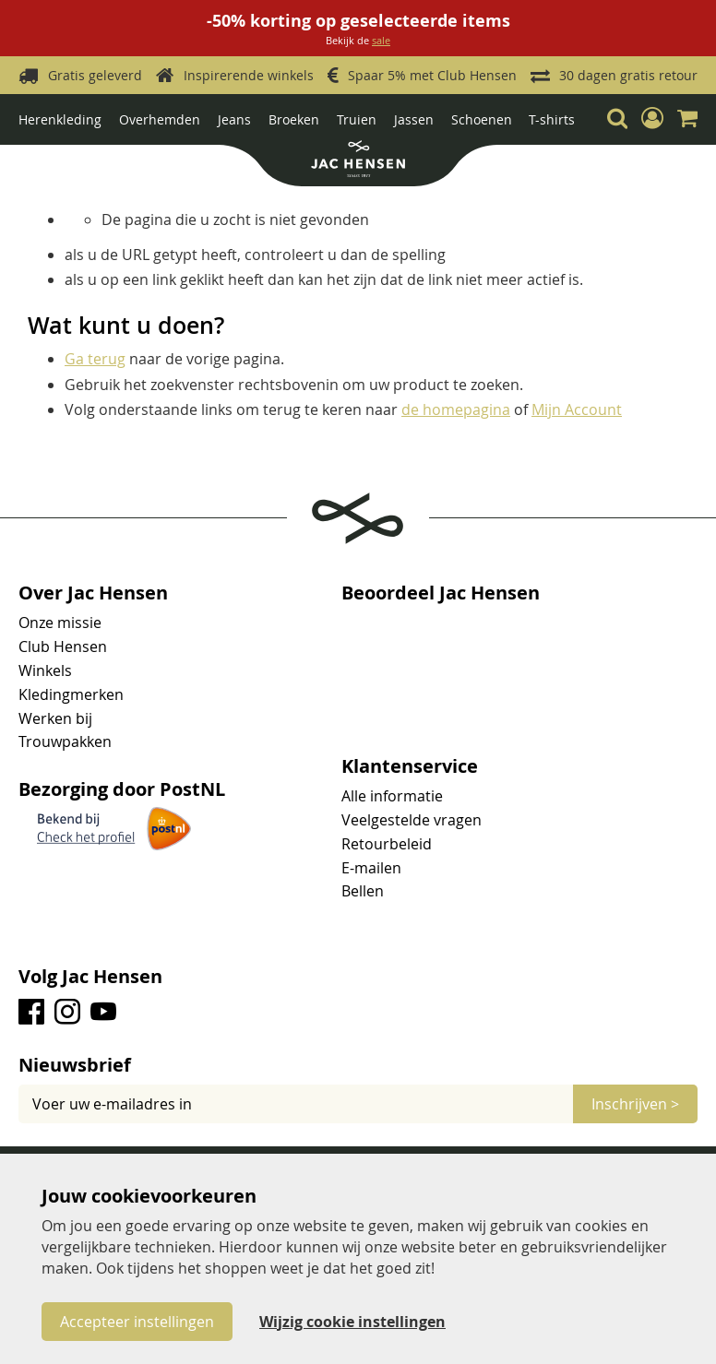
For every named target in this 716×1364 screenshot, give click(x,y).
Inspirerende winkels (249, 75)
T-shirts (552, 119)
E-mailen (371, 868)
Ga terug (95, 359)
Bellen (362, 891)
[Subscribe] (635, 1104)
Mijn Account (576, 409)
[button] (652, 118)
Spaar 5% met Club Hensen (432, 75)
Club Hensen (62, 646)
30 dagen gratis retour (628, 75)
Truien (356, 119)
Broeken (293, 119)
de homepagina (455, 409)
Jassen (414, 119)
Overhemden (159, 119)
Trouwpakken (65, 741)
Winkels (45, 670)
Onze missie (59, 622)
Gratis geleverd (95, 75)
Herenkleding (59, 119)
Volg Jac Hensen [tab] (90, 977)
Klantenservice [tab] (409, 766)
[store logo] (358, 161)
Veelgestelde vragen (411, 820)
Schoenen (481, 119)
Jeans (234, 119)
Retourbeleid (386, 844)
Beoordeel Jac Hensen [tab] (440, 593)
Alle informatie (392, 796)
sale (381, 40)
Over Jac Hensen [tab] (93, 593)
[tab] (358, 1065)
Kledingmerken (71, 694)
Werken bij (55, 718)
